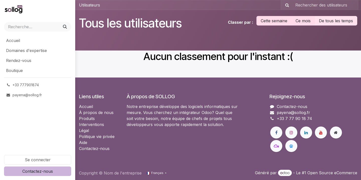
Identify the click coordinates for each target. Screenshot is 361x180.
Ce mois (303, 20)
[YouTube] (321, 132)
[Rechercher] (65, 27)
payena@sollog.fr (293, 112)
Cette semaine (274, 20)
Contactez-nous (37, 171)
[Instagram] (291, 132)
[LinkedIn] (306, 132)
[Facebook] (276, 132)
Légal (84, 130)
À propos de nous (96, 112)
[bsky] (291, 146)
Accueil (86, 106)
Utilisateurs (89, 5)
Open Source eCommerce (332, 172)
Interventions (91, 124)
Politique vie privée (97, 136)
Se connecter (38, 159)
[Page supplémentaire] (336, 132)
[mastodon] (276, 146)
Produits (87, 118)
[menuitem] (37, 41)
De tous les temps (336, 20)
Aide (83, 142)
